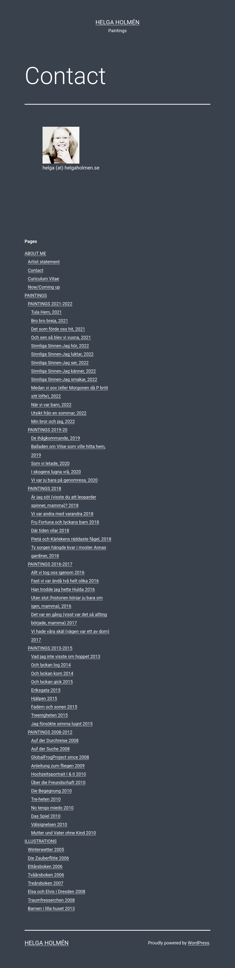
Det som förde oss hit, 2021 (58, 329)
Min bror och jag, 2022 (53, 421)
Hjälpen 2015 (44, 698)
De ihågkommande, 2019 (55, 438)
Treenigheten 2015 (49, 715)
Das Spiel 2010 (45, 816)
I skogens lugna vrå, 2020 (56, 471)
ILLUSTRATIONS (41, 841)
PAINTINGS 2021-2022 (50, 303)
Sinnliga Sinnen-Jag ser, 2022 (59, 362)
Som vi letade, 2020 (50, 463)
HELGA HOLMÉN (117, 22)
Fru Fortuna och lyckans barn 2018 (65, 522)
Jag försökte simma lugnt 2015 (61, 723)
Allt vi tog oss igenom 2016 (57, 572)
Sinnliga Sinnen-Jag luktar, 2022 (62, 354)
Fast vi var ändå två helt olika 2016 (65, 580)
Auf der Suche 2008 (50, 748)
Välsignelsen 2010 (49, 824)
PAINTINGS (36, 295)
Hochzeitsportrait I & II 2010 (58, 774)
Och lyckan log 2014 (51, 664)
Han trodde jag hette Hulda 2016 (63, 589)
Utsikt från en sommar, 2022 (58, 413)
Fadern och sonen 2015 (54, 706)
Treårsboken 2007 (45, 883)
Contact (35, 270)
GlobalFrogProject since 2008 (60, 757)
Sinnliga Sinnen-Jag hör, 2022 (60, 345)
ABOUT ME (35, 253)
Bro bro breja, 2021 (49, 320)
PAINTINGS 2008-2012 (50, 732)
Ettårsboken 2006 (45, 866)
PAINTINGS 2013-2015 (50, 648)
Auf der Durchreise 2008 (54, 740)
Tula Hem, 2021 (46, 312)
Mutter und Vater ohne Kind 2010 (63, 832)
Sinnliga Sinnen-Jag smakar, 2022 (64, 379)
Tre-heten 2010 (45, 799)
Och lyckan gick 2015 (52, 681)
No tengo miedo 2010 (52, 807)
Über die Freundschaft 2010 (58, 782)
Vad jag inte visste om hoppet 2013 (65, 656)
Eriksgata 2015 (45, 690)
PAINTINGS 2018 (44, 488)
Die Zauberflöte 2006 (48, 858)
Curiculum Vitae (43, 278)
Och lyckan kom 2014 (52, 673)
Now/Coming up (44, 287)
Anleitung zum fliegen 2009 (58, 765)
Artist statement (44, 261)
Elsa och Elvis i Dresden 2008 (56, 891)
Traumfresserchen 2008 (51, 900)
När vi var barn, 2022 (51, 404)
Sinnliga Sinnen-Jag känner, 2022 (63, 371)
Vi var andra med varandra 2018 (62, 513)
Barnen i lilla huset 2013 (51, 908)
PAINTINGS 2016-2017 (50, 564)
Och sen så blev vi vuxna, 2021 (61, 337)
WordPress (198, 942)
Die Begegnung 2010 (51, 790)
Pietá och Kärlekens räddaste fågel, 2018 (71, 539)
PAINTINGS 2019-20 (47, 429)
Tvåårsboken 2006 (46, 874)
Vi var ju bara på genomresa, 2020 (64, 480)
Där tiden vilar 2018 (50, 530)
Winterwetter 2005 (46, 849)
